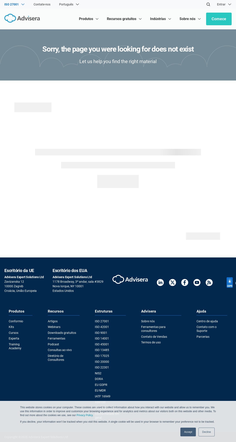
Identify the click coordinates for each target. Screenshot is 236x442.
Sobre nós (148, 321)
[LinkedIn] (160, 283)
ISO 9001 (101, 332)
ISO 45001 (102, 344)
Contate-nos (42, 4)
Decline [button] (206, 432)
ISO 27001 (102, 321)
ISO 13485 (102, 350)
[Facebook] (184, 283)
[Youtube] (196, 283)
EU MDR (100, 390)
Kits (11, 327)
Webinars (54, 327)
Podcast (53, 344)
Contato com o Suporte (207, 329)
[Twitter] (172, 283)
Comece (219, 19)
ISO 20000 (102, 361)
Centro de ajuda (207, 321)
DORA (99, 379)
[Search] (208, 4)
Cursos (13, 332)
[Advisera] (23, 19)
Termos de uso (151, 342)
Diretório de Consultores (56, 357)
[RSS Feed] (209, 283)
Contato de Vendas (154, 336)
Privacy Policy (85, 415)
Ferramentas (56, 338)
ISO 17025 (102, 356)
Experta (14, 338)
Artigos (53, 321)
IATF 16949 (102, 396)
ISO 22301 (102, 367)
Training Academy (15, 346)
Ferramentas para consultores (153, 329)
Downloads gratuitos (62, 332)
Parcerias (203, 336)
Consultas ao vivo (60, 350)
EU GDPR (101, 385)
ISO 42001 (102, 327)
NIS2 (98, 373)
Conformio (16, 321)
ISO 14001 (102, 338)
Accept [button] (188, 432)
